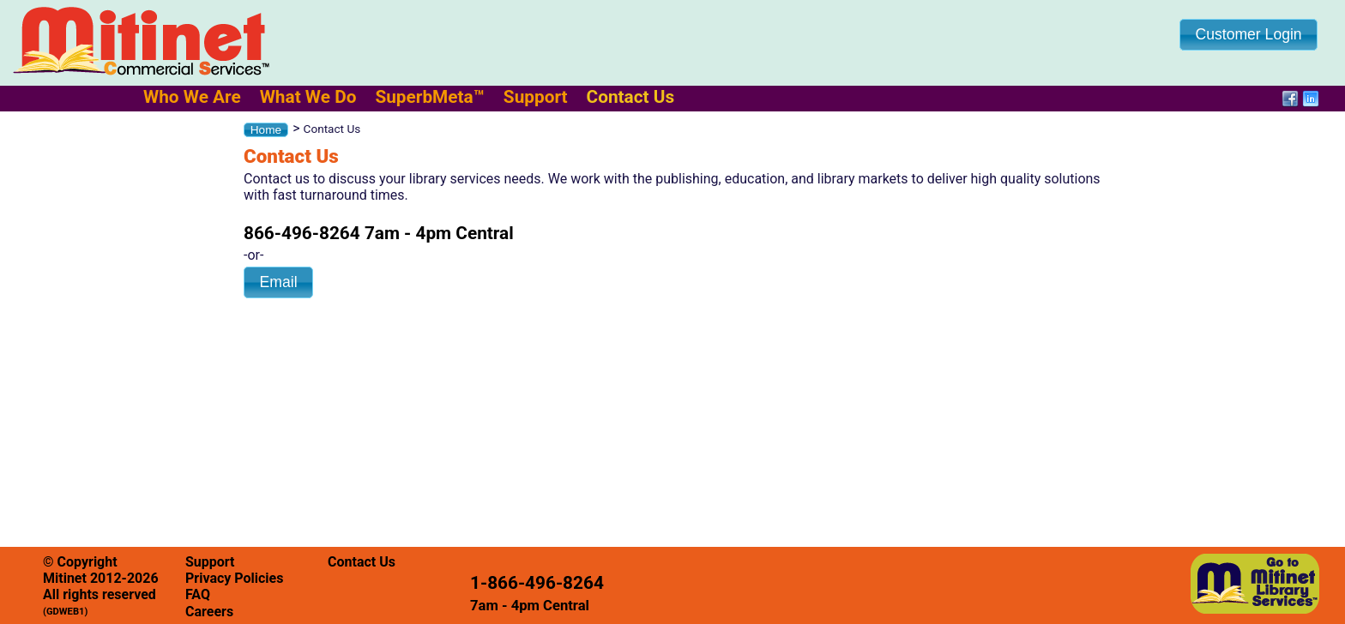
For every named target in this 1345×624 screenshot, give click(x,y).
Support (536, 97)
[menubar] (417, 97)
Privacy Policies (234, 578)
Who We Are (192, 97)
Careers (209, 611)
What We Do (308, 97)
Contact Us (631, 97)
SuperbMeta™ (429, 97)
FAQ (197, 594)
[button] (1248, 35)
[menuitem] (192, 97)
